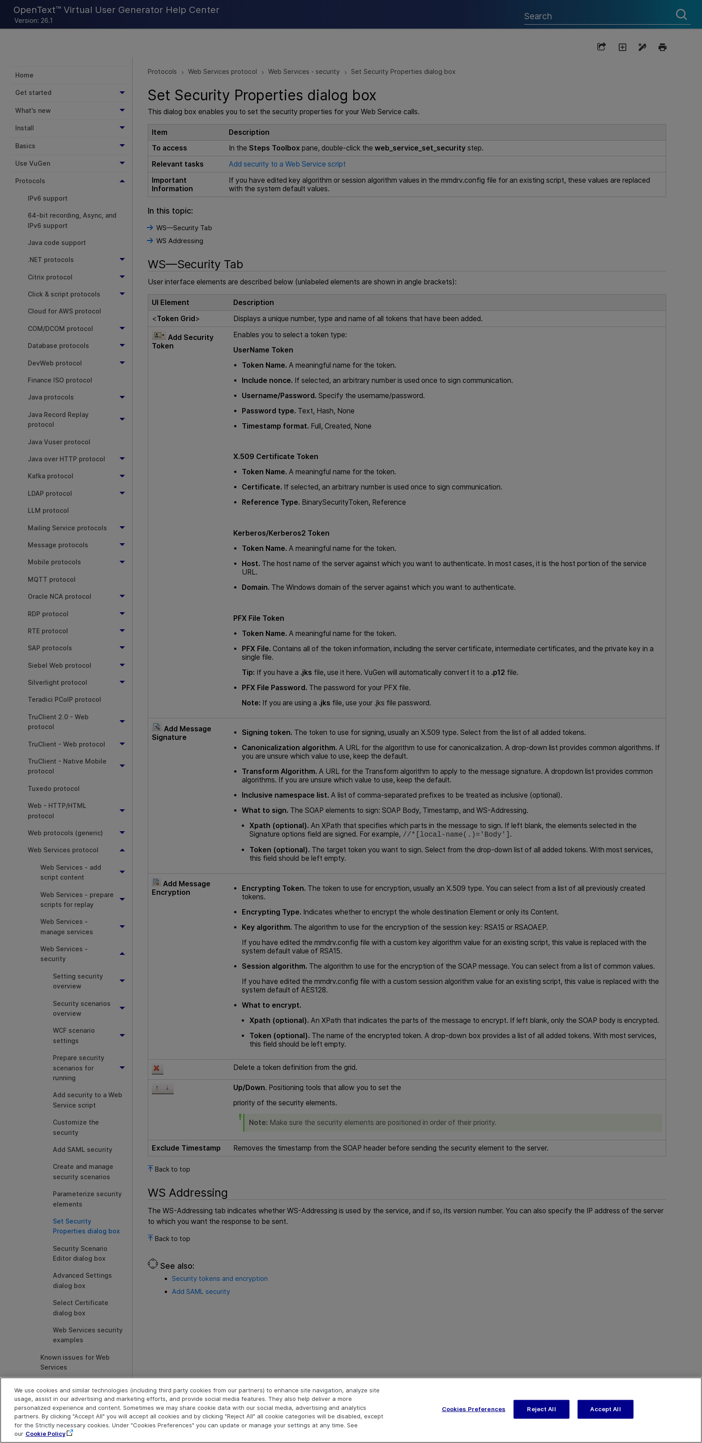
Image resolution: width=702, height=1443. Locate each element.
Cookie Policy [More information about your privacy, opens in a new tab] (45, 1435)
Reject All (541, 1411)
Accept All (605, 1411)
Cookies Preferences (473, 1411)
